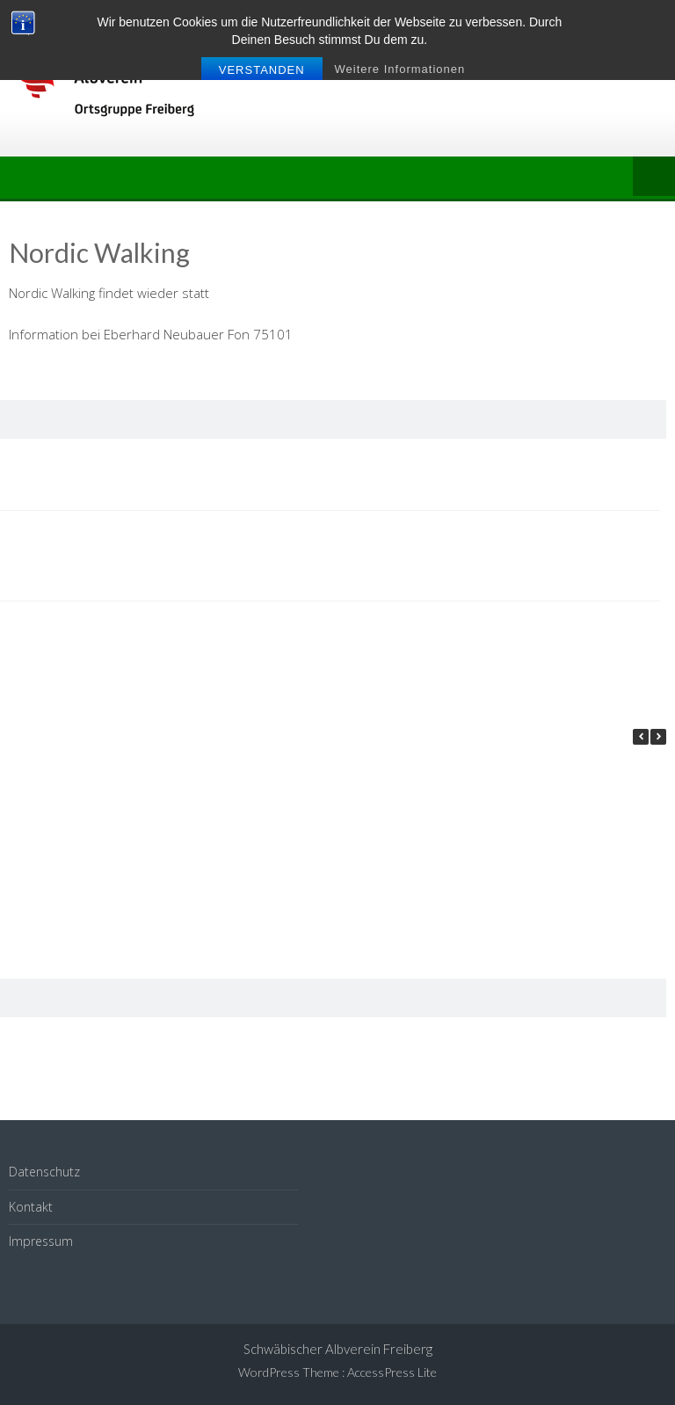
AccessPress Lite (392, 1372)
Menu (654, 178)
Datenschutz (44, 1171)
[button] (658, 737)
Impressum (41, 1241)
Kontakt (31, 1206)
